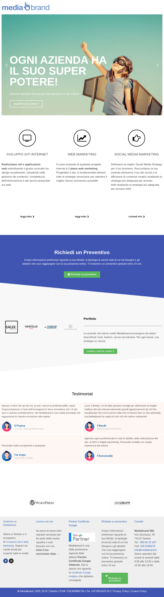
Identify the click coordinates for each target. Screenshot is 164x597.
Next (157, 65)
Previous (6, 65)
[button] (27, 217)
